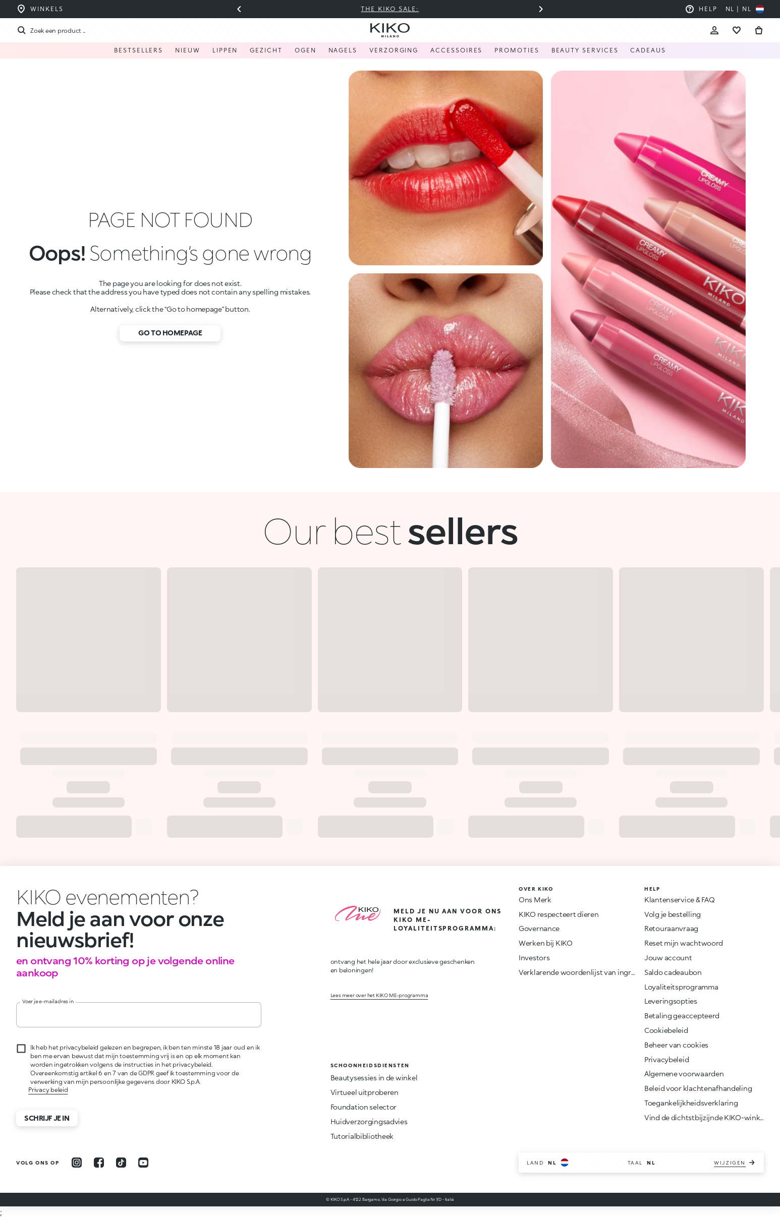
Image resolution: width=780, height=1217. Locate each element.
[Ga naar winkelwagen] (759, 30)
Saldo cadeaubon (673, 972)
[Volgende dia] (541, 9)
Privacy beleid (48, 1089)
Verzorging (393, 50)
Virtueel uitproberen (364, 1092)
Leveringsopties (670, 1001)
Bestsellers (138, 50)
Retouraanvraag (671, 928)
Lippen (225, 50)
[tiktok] (121, 1162)
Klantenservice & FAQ (679, 899)
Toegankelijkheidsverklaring (691, 1102)
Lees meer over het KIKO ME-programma (379, 995)
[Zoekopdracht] (50, 30)
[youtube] (143, 1162)
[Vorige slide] (239, 9)
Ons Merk (535, 899)
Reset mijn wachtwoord (683, 943)
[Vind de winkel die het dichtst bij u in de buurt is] (39, 9)
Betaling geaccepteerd (681, 1015)
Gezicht (266, 50)
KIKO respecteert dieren (559, 914)
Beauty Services (585, 50)
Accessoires (456, 50)
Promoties (516, 50)
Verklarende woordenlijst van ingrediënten (590, 972)
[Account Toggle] (714, 30)
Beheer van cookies (676, 1045)
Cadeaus (647, 50)
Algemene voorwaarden (683, 1073)
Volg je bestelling (672, 914)
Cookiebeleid (666, 1030)
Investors (534, 957)
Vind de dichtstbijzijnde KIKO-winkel (705, 1117)
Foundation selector (363, 1107)
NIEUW (187, 50)
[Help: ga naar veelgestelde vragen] (701, 9)
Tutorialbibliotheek (362, 1136)
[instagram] (77, 1162)
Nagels (343, 50)
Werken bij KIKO (546, 943)
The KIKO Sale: (390, 9)
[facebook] (99, 1162)
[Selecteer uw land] (745, 9)
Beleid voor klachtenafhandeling (698, 1088)
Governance (539, 928)
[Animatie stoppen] (103, 896)
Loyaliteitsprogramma (681, 986)
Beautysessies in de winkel (374, 1077)
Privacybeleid (666, 1059)
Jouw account (668, 957)
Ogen (305, 50)
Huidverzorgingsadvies (369, 1121)
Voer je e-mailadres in (48, 1001)
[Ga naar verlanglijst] (737, 30)
